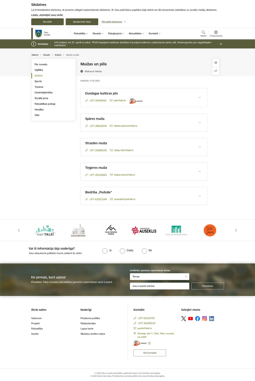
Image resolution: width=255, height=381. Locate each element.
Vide (37, 115)
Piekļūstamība (88, 323)
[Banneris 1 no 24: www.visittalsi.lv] (45, 230)
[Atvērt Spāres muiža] (199, 123)
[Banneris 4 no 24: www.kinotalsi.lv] (144, 230)
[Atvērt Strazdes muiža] (199, 147)
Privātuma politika (90, 318)
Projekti (35, 323)
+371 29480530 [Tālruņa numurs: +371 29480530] (98, 150)
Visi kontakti (149, 352)
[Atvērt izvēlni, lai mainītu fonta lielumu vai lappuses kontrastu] (216, 34)
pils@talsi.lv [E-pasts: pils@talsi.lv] (120, 100)
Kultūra (39, 75)
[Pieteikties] (207, 286)
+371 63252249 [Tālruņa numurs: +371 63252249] (98, 199)
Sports (38, 81)
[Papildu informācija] (149, 343)
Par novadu (41, 64)
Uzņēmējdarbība (44, 92)
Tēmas (136, 276)
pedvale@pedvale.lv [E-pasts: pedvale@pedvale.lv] (124, 199)
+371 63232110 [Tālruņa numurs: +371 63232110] (146, 318)
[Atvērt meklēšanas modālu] (203, 34)
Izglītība (39, 69)
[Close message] (221, 44)
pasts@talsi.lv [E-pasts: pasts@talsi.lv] (145, 328)
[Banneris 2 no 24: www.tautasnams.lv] (78, 230)
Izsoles (35, 333)
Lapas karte (87, 328)
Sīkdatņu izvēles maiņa (93, 333)
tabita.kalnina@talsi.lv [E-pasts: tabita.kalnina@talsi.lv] (125, 125)
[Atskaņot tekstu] (93, 71)
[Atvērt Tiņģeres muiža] (199, 171)
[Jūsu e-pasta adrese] (159, 286)
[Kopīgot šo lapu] (215, 71)
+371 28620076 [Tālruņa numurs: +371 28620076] (98, 125)
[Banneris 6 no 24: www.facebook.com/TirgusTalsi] (209, 230)
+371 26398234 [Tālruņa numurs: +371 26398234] (146, 323)
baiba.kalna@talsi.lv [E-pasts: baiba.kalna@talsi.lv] (124, 174)
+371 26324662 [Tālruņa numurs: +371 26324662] (98, 174)
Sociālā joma (41, 98)
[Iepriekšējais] (19, 230)
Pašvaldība (37, 328)
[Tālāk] (236, 230)
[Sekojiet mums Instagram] (204, 318)
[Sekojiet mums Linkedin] (211, 318)
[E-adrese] (135, 101)
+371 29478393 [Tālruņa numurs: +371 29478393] (98, 100)
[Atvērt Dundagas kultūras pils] (199, 98)
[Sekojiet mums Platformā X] (183, 318)
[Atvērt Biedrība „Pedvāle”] (199, 196)
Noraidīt (47, 21)
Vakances (36, 318)
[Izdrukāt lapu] (215, 63)
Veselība (39, 109)
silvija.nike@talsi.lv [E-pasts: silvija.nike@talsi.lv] (123, 150)
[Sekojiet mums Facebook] (197, 318)
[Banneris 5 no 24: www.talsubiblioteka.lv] (177, 230)
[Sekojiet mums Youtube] (190, 318)
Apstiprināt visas (82, 21)
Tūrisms (39, 86)
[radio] (106, 250)
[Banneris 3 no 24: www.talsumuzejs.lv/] (111, 230)
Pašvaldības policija (45, 103)
